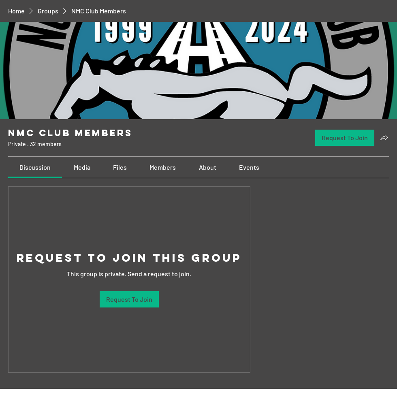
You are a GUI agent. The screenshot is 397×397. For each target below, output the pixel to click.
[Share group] (384, 137)
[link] (35, 167)
